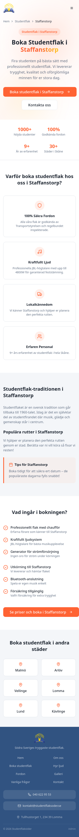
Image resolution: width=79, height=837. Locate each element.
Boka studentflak (20, 766)
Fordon (20, 774)
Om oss (58, 758)
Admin (72, 829)
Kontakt (58, 782)
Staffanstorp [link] (43, 21)
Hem (6, 21)
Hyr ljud (58, 766)
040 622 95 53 (39, 794)
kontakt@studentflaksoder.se (39, 806)
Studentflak (22, 21)
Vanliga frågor (20, 782)
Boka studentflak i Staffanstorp (40, 91)
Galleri (58, 774)
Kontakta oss (39, 105)
